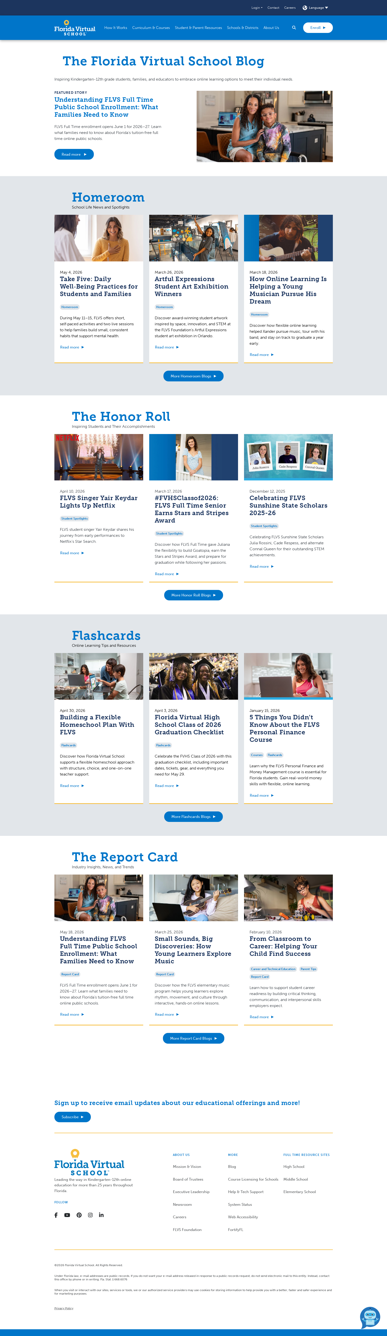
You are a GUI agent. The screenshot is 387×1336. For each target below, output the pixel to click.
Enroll (315, 27)
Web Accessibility (243, 1217)
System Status (240, 1204)
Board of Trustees (188, 1179)
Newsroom (182, 1204)
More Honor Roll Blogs (191, 595)
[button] (257, 7)
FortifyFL (235, 1229)
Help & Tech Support (245, 1192)
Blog (232, 1166)
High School (293, 1166)
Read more (72, 154)
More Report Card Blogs (191, 1038)
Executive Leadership (191, 1192)
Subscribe (70, 1117)
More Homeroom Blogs (191, 376)
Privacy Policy (63, 1308)
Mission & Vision (187, 1166)
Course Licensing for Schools (253, 1179)
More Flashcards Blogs (191, 816)
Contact (273, 7)
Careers (290, 7)
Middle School (295, 1179)
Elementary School (299, 1192)
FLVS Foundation (187, 1229)
